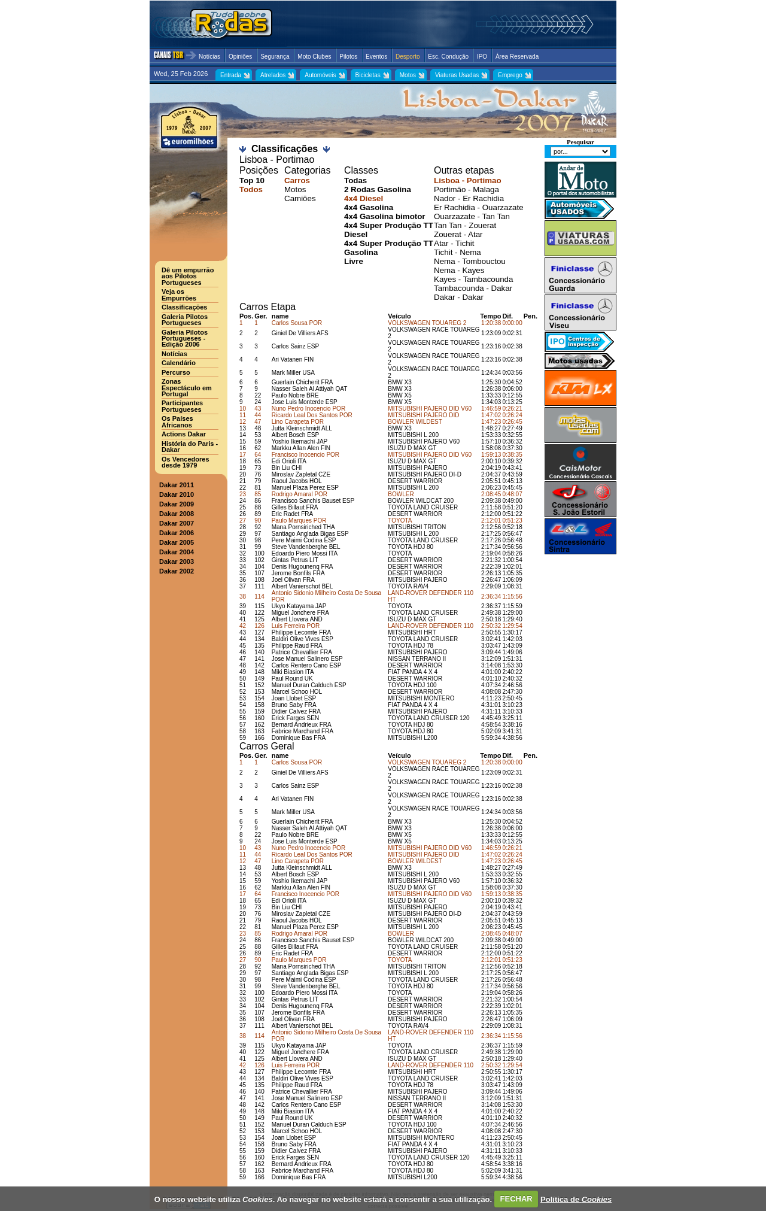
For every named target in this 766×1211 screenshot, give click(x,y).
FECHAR (516, 1198)
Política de (576, 1198)
